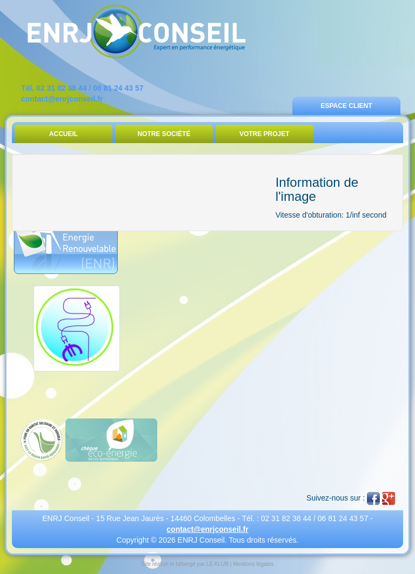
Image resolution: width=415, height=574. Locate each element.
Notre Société (163, 134)
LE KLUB (217, 564)
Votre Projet (264, 134)
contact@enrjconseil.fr (62, 98)
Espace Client (346, 106)
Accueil (63, 134)
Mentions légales (253, 564)
